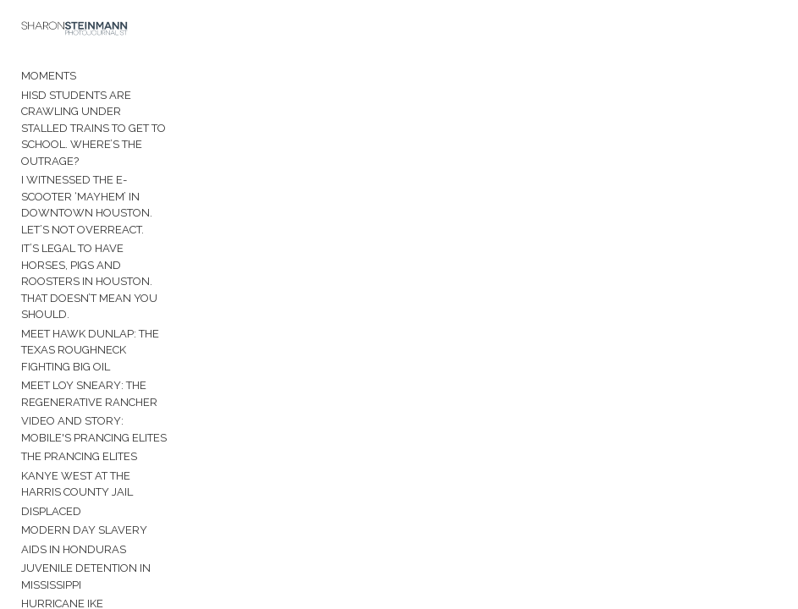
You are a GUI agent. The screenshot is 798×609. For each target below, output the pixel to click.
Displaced (51, 511)
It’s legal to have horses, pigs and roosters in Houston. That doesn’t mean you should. (89, 281)
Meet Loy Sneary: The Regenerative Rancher (89, 394)
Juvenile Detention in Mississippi (86, 576)
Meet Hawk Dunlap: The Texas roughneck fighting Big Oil (90, 350)
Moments (48, 75)
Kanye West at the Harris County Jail (77, 484)
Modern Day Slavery (84, 530)
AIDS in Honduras (73, 549)
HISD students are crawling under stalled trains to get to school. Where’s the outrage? (93, 128)
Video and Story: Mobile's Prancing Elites (94, 429)
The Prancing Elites (79, 456)
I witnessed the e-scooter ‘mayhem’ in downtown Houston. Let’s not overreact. (86, 204)
